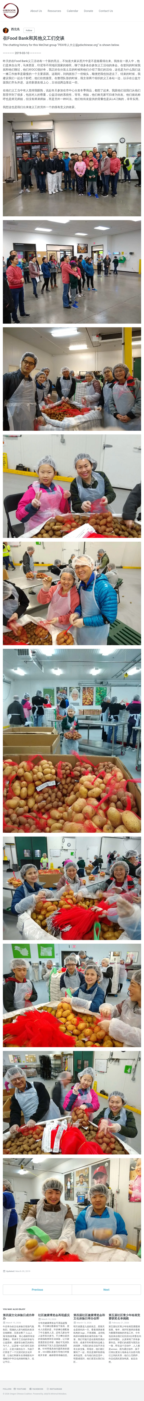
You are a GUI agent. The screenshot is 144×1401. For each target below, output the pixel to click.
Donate (88, 11)
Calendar (72, 11)
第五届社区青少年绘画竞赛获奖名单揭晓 (124, 1316)
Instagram (54, 1389)
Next (106, 1289)
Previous (37, 1289)
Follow (29, 30)
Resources (54, 11)
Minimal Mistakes (58, 1394)
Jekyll (46, 1394)
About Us (36, 11)
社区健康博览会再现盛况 (54, 1315)
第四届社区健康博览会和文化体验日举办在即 (89, 1316)
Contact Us (106, 11)
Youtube (19, 1389)
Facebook (36, 1389)
